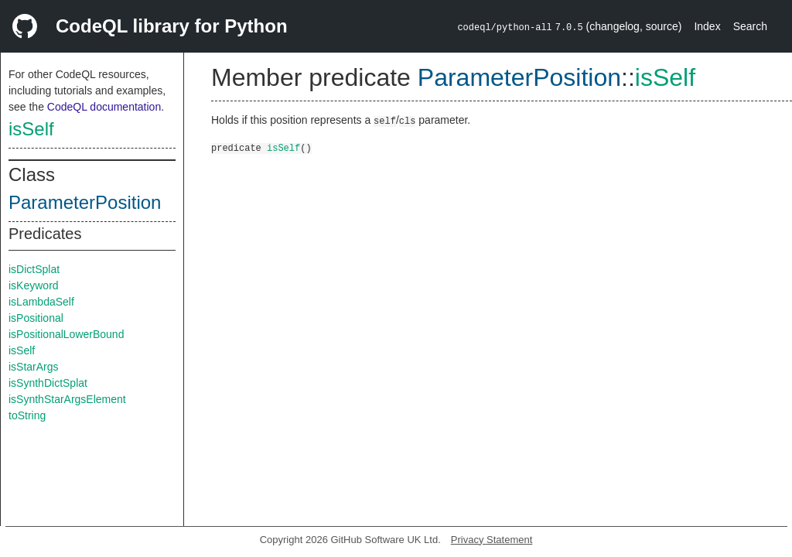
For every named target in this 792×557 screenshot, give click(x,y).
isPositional (36, 318)
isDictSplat (34, 269)
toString (27, 415)
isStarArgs (34, 367)
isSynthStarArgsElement (67, 399)
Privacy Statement (492, 539)
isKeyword (34, 285)
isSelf (31, 128)
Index (707, 26)
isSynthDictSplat (48, 383)
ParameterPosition (85, 202)
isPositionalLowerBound (66, 334)
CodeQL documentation (104, 107)
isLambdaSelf (41, 302)
